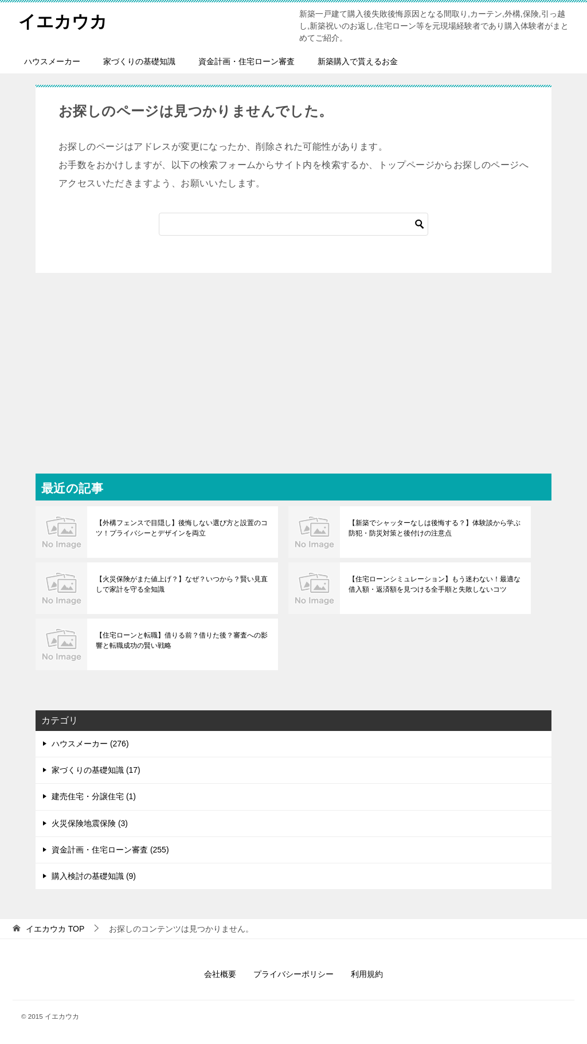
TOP (55, 928)
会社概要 (220, 974)
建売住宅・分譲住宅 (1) (94, 796)
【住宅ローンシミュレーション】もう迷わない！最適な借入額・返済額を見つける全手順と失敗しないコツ (435, 584)
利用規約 (367, 974)
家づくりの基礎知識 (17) (96, 770)
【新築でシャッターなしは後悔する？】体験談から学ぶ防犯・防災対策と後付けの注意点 (435, 528)
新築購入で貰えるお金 (358, 61)
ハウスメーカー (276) (90, 743)
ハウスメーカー (52, 61)
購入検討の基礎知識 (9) (94, 876)
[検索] (293, 224)
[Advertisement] (293, 359)
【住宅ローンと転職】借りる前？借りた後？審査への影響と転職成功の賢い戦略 (182, 640)
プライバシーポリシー (293, 974)
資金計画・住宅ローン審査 (246, 61)
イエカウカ (62, 20)
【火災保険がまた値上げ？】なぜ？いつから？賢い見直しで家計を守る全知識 (182, 584)
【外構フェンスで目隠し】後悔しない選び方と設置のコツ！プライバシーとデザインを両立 (182, 528)
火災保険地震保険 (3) (90, 823)
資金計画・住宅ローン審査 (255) (110, 849)
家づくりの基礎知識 (139, 61)
